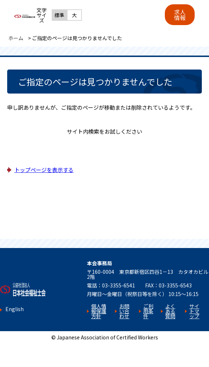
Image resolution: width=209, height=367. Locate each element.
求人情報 (180, 15)
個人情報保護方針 (98, 311)
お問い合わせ (124, 311)
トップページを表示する (44, 169)
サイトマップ (194, 311)
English (14, 309)
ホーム (15, 38)
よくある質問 (170, 311)
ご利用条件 (148, 311)
